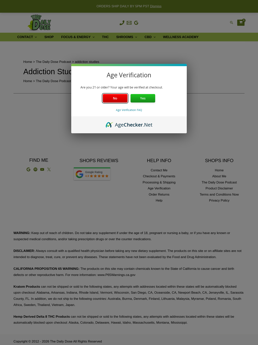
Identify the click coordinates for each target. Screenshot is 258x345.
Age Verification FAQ (129, 110)
